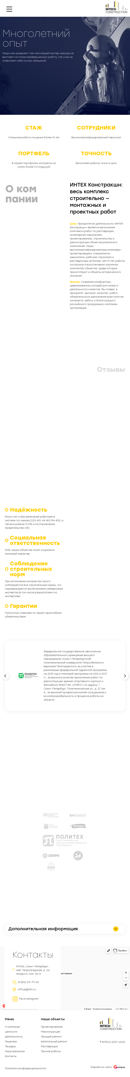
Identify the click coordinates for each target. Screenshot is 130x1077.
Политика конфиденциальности (25, 1068)
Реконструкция (50, 1032)
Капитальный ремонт (54, 1041)
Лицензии (11, 1041)
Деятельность (14, 1037)
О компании (12, 1027)
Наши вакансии (15, 1051)
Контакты (10, 1056)
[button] (115, 63)
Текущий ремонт (51, 1037)
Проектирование (52, 1027)
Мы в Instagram (25, 998)
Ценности (11, 1032)
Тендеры (10, 1046)
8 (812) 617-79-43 (28, 982)
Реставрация (49, 1046)
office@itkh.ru (27, 989)
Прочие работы (51, 1051)
